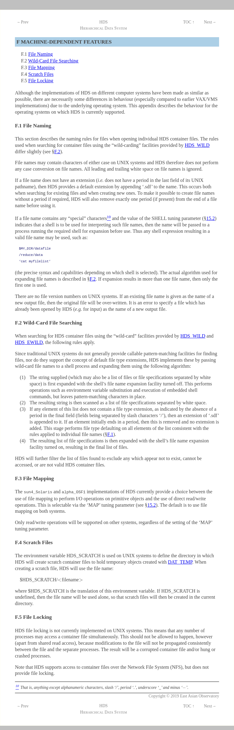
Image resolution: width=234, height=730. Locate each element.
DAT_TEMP (180, 561)
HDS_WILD (197, 145)
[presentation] (60, 579)
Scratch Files (41, 74)
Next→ (210, 22)
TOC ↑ (188, 22)
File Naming (40, 54)
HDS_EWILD (29, 342)
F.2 (57, 151)
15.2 (210, 218)
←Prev (23, 22)
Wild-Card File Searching (53, 60)
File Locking (40, 80)
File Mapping (41, 67)
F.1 (110, 434)
